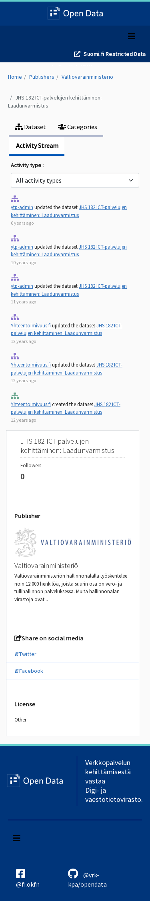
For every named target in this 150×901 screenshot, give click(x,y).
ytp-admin (22, 207)
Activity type (26, 165)
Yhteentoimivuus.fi (31, 325)
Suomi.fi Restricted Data (115, 54)
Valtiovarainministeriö (87, 76)
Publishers (41, 76)
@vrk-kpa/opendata (87, 878)
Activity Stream (36, 146)
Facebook (28, 670)
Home (15, 76)
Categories (77, 127)
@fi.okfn (28, 878)
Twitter (25, 654)
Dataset (30, 127)
